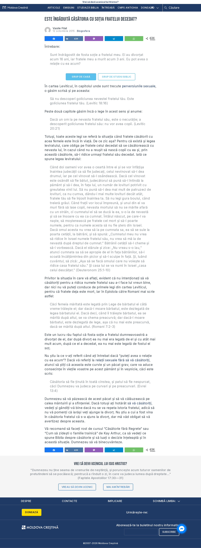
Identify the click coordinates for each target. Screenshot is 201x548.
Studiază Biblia (88, 7)
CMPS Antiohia (128, 7)
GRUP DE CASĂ (81, 76)
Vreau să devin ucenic (77, 486)
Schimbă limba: (166, 501)
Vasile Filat (60, 28)
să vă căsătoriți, (140, 403)
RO (155, 7)
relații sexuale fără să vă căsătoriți (122, 360)
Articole (53, 7)
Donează (147, 7)
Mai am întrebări (118, 486)
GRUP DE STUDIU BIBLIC (116, 76)
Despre (26, 501)
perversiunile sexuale (138, 86)
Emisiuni (68, 7)
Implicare (115, 501)
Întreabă (108, 7)
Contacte (69, 501)
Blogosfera (83, 30)
